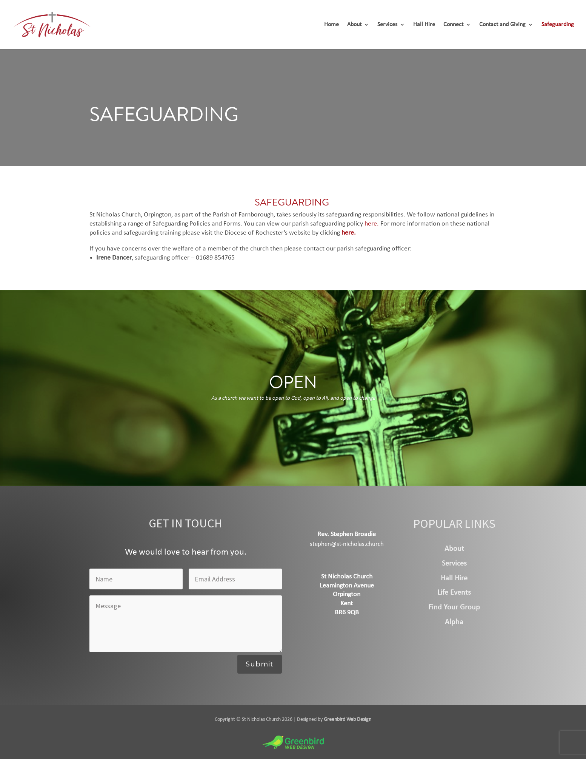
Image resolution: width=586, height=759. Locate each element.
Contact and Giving (502, 25)
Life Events (454, 593)
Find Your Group (454, 607)
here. (372, 223)
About (354, 25)
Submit (260, 664)
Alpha (454, 622)
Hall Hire (424, 25)
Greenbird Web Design (347, 719)
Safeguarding (557, 25)
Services (387, 25)
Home (331, 25)
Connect (453, 25)
